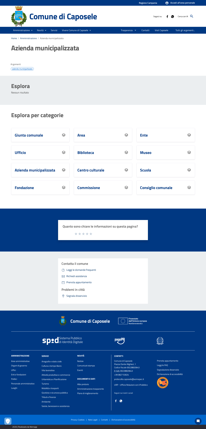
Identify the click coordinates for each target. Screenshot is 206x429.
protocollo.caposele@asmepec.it (129, 379)
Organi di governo (19, 365)
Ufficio (20, 152)
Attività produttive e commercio (56, 374)
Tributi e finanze (49, 397)
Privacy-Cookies (78, 419)
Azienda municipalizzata (52, 38)
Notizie (80, 361)
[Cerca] (192, 16)
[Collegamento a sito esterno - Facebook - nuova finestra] (167, 16)
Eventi (80, 370)
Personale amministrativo (22, 383)
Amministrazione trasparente (90, 388)
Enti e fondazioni (18, 374)
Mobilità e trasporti (50, 388)
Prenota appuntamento (167, 360)
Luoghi (14, 388)
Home (14, 38)
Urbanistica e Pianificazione (54, 379)
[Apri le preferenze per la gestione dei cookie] (7, 421)
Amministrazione (28, 38)
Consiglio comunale (156, 187)
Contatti (118, 356)
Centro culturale (90, 170)
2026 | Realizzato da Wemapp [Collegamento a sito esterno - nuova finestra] (24, 426)
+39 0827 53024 (121, 374)
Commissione (88, 187)
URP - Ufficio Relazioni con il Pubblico (131, 384)
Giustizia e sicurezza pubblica (55, 392)
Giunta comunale (29, 135)
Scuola (145, 170)
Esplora (20, 86)
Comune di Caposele (63, 16)
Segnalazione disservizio (168, 369)
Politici (14, 379)
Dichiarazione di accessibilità (170, 374)
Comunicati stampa (86, 365)
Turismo (45, 383)
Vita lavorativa (48, 370)
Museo (145, 152)
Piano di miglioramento (87, 393)
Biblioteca (85, 152)
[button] (180, 3)
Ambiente (46, 401)
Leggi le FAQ (162, 365)
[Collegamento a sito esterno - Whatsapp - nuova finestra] (172, 16)
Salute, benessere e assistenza (56, 406)
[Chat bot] (198, 421)
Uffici (13, 370)
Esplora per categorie (37, 115)
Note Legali (92, 419)
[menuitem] (125, 30)
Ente (144, 135)
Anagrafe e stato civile (52, 361)
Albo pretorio (83, 384)
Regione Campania (148, 3)
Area (81, 135)
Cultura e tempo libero (52, 366)
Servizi (45, 356)
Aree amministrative (20, 361)
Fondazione (24, 187)
